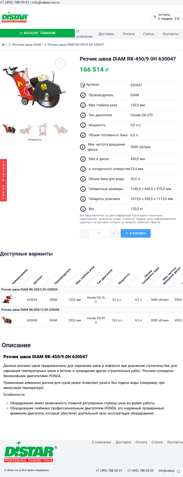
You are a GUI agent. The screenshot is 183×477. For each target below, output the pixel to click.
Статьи (148, 34)
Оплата (128, 34)
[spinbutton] (99, 233)
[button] (84, 233)
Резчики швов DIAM (26, 44)
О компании (85, 33)
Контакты (171, 34)
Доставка (106, 34)
